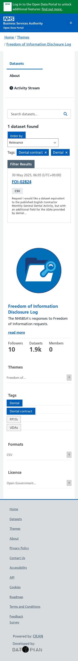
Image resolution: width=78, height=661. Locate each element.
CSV (17, 191)
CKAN (38, 636)
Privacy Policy (19, 548)
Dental (14, 403)
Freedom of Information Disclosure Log (38, 44)
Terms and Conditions (25, 607)
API (12, 577)
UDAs (14, 428)
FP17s (14, 419)
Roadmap (16, 597)
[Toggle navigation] (71, 23)
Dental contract (21, 411)
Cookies (15, 587)
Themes (23, 37)
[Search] (65, 114)
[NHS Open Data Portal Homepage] (23, 22)
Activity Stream (25, 88)
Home (9, 37)
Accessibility (18, 568)
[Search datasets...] (34, 114)
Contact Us (17, 558)
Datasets (17, 63)
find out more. (52, 9)
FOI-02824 (21, 181)
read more (16, 332)
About (15, 75)
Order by (16, 136)
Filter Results (21, 164)
